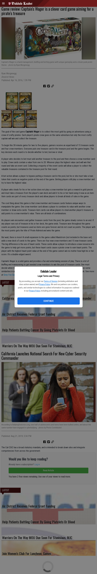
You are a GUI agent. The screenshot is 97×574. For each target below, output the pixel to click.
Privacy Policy (44, 284)
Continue (48, 301)
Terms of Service (50, 281)
